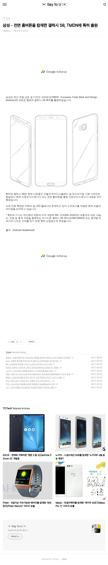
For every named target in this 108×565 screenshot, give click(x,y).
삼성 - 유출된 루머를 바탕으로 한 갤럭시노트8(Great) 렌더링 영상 (32, 361)
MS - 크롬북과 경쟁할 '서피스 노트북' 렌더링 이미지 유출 (29, 364)
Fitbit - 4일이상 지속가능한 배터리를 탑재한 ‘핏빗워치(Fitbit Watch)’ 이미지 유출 (38, 374)
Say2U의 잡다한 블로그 (18, 530)
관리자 (64, 559)
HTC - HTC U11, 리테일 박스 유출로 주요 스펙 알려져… (28, 381)
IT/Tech (8, 352)
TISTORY (55, 559)
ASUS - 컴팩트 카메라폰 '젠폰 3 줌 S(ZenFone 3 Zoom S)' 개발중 (32, 367)
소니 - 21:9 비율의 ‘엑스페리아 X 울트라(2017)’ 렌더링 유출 (30, 387)
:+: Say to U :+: (54, 4)
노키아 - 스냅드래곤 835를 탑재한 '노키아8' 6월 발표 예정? (29, 371)
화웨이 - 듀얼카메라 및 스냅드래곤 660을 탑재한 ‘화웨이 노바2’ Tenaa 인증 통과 (38, 358)
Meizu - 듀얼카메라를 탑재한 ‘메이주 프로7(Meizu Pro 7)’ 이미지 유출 (34, 377)
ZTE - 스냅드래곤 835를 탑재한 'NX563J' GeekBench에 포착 (30, 384)
